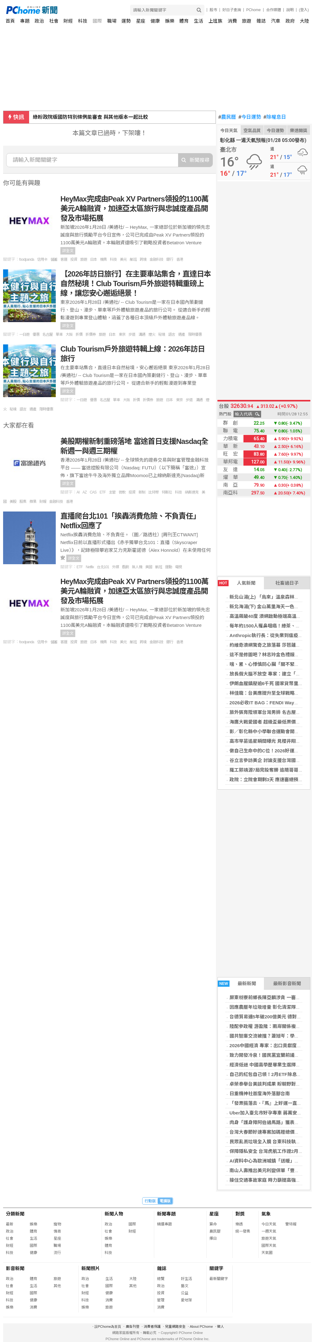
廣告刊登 (132, 1326)
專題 (24, 21)
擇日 (213, 1238)
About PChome (201, 1326)
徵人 (220, 1326)
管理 (160, 1300)
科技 (82, 21)
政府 (290, 21)
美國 (148, 567)
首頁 (10, 21)
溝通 (141, 334)
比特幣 (153, 492)
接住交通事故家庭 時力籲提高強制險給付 (272, 1180)
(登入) (304, 10)
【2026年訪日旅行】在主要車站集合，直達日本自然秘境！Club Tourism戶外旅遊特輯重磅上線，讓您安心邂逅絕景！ (135, 283)
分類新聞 (15, 1213)
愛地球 (186, 1300)
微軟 (122, 492)
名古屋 (47, 334)
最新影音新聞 (287, 983)
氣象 (266, 1213)
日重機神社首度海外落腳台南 (260, 1093)
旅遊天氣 (268, 1238)
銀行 (169, 259)
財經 (68, 21)
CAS (93, 492)
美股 (13, 501)
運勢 (126, 21)
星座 (140, 21)
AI (78, 492)
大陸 (304, 21)
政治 (39, 21)
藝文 (184, 1286)
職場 (111, 21)
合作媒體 (273, 10)
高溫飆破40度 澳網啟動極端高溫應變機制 (272, 616)
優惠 (36, 334)
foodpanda (26, 259)
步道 (132, 334)
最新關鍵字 (218, 1279)
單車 (59, 334)
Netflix (90, 567)
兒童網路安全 (175, 1326)
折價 (79, 334)
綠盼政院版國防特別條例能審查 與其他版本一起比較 (90, 117)
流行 (57, 1253)
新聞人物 (114, 1213)
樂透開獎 (298, 130)
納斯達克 (192, 492)
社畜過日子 (287, 583)
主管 (112, 492)
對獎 (240, 1213)
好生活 (186, 1279)
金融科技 (156, 259)
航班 (133, 259)
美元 (123, 259)
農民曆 (227, 117)
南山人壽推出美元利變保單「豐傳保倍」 (271, 1170)
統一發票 (242, 1231)
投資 (73, 259)
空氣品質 (252, 130)
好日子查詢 (231, 10)
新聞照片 (90, 1268)
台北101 (103, 567)
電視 (178, 567)
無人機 (137, 567)
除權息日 (275, 117)
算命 (213, 1224)
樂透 (239, 1224)
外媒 (115, 567)
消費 (232, 21)
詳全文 (67, 251)
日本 (93, 259)
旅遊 (246, 21)
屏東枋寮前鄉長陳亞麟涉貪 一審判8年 (269, 997)
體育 (184, 21)
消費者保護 (152, 1326)
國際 (97, 21)
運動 (168, 567)
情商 (57, 1231)
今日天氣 (229, 130)
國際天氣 (268, 1245)
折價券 (90, 334)
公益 (184, 1293)
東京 (122, 334)
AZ (84, 492)
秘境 (161, 334)
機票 (103, 259)
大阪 (69, 334)
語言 (171, 334)
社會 (54, 21)
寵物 (57, 1224)
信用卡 (42, 259)
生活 (198, 21)
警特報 (290, 1224)
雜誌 (261, 21)
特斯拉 (167, 492)
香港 (179, 259)
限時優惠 (195, 334)
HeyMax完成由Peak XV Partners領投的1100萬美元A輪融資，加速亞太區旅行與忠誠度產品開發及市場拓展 (134, 208)
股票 (23, 501)
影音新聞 (15, 1268)
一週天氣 (268, 1231)
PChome (253, 10)
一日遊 (24, 334)
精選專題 (164, 1224)
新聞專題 (166, 1213)
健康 (155, 21)
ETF (102, 492)
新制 (141, 492)
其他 (57, 1286)
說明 (290, 10)
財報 (42, 501)
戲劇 (125, 567)
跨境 (143, 259)
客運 (63, 259)
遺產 (181, 334)
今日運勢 (249, 117)
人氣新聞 (237, 583)
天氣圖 (267, 1253)
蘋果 (32, 501)
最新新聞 (237, 984)
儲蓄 (53, 259)
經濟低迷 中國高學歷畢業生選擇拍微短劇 (272, 1064)
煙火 (151, 334)
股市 (213, 10)
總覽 (160, 1279)
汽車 (275, 21)
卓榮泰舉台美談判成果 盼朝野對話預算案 (272, 1084)
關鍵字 (216, 1268)
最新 (9, 1224)
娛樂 (169, 21)
